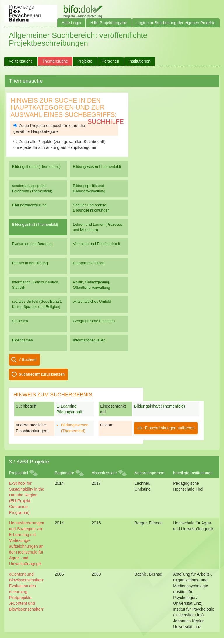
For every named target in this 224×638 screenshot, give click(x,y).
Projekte (84, 61)
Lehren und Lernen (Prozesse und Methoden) (97, 227)
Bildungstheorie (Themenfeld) (36, 166)
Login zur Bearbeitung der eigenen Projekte (175, 22)
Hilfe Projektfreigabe (108, 22)
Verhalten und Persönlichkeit (96, 244)
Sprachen (20, 321)
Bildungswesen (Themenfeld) (97, 166)
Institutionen (140, 61)
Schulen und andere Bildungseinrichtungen (91, 207)
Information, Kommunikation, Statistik (35, 285)
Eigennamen (22, 340)
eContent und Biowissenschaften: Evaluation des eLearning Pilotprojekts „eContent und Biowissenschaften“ (26, 591)
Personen (110, 61)
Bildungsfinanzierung (29, 205)
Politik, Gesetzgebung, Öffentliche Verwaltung (91, 285)
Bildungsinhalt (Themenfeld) (35, 224)
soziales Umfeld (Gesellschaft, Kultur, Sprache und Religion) (37, 304)
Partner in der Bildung (30, 263)
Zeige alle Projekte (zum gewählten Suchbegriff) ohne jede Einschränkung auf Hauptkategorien (59, 144)
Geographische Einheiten (94, 321)
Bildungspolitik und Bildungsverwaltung (89, 188)
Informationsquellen (89, 340)
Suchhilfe (106, 121)
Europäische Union (88, 263)
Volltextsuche (21, 61)
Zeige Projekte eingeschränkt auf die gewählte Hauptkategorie (49, 128)
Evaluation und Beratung (32, 244)
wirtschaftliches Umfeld (92, 301)
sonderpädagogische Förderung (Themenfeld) (32, 188)
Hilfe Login (71, 22)
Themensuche (55, 61)
